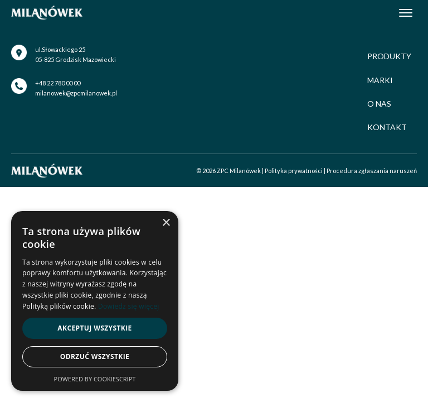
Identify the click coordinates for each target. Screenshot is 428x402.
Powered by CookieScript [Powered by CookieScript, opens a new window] (95, 379)
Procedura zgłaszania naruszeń (372, 170)
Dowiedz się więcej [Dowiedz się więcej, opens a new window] (128, 306)
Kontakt (387, 127)
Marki (380, 80)
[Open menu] (406, 13)
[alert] (94, 301)
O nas (379, 103)
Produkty (389, 56)
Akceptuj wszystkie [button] (94, 328)
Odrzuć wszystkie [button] (94, 356)
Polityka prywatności (294, 170)
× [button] (166, 223)
